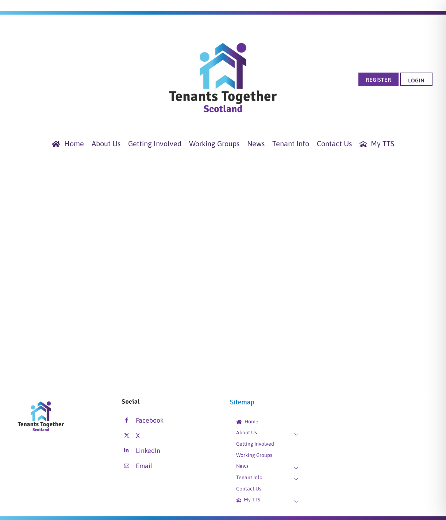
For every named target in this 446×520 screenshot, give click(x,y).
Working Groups (214, 143)
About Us (106, 143)
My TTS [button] (377, 143)
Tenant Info (290, 143)
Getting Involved (154, 143)
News (256, 143)
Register (378, 80)
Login (416, 81)
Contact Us (334, 143)
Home (68, 143)
